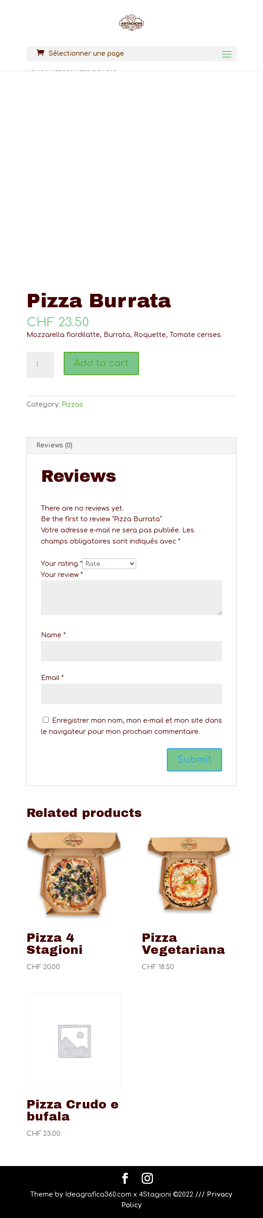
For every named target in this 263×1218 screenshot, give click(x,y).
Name (53, 635)
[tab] (131, 446)
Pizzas (72, 404)
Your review (62, 574)
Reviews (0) (54, 445)
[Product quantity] (40, 365)
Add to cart (101, 363)
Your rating (61, 563)
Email (52, 677)
